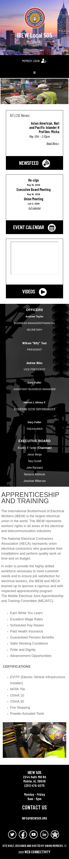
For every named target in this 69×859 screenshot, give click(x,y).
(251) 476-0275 (34, 785)
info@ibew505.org (34, 818)
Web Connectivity (37, 852)
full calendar (34, 208)
